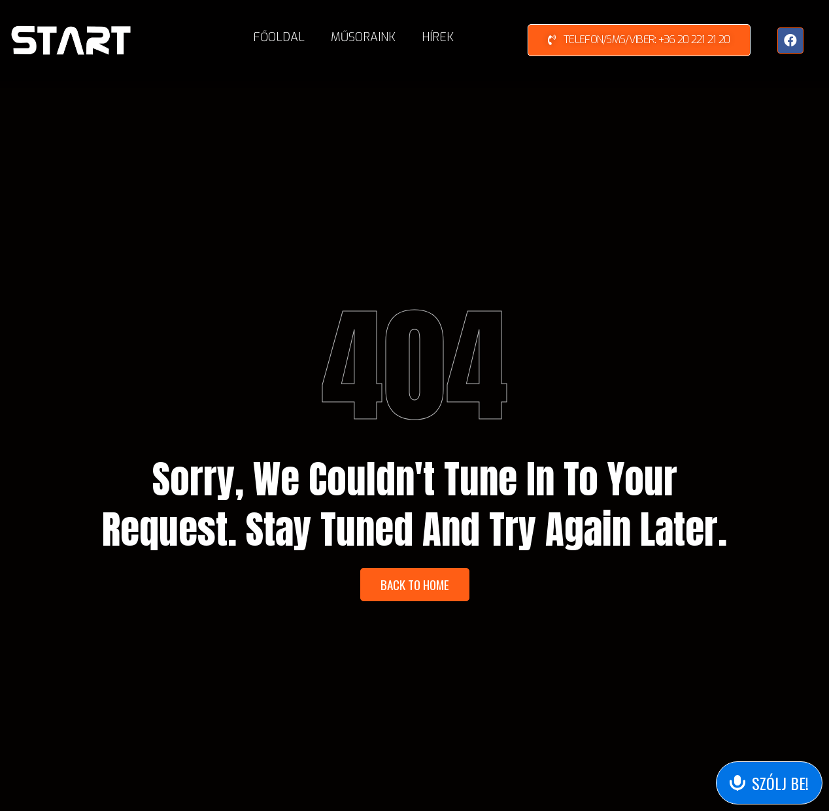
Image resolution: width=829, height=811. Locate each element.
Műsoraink (363, 37)
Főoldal (279, 37)
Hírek (438, 37)
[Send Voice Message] (769, 782)
